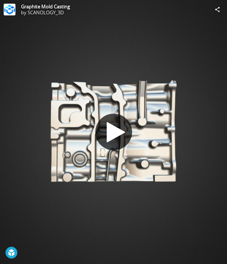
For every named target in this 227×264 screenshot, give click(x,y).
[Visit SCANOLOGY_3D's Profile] (9, 9)
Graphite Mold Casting (45, 6)
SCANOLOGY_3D (46, 12)
